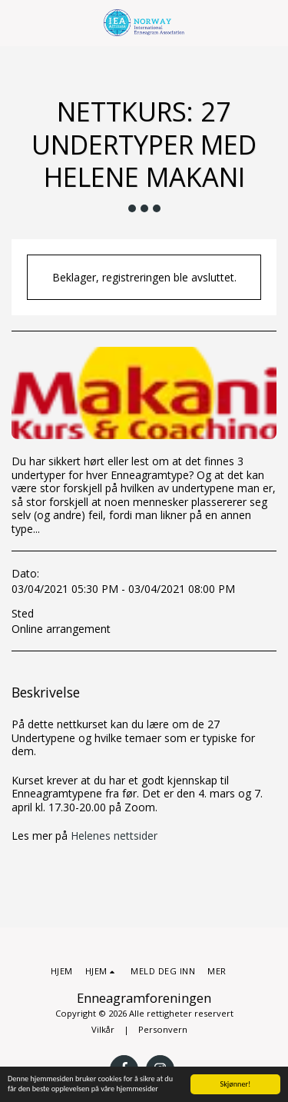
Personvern (162, 1029)
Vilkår (102, 1029)
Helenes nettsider (114, 835)
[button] (17, 22)
